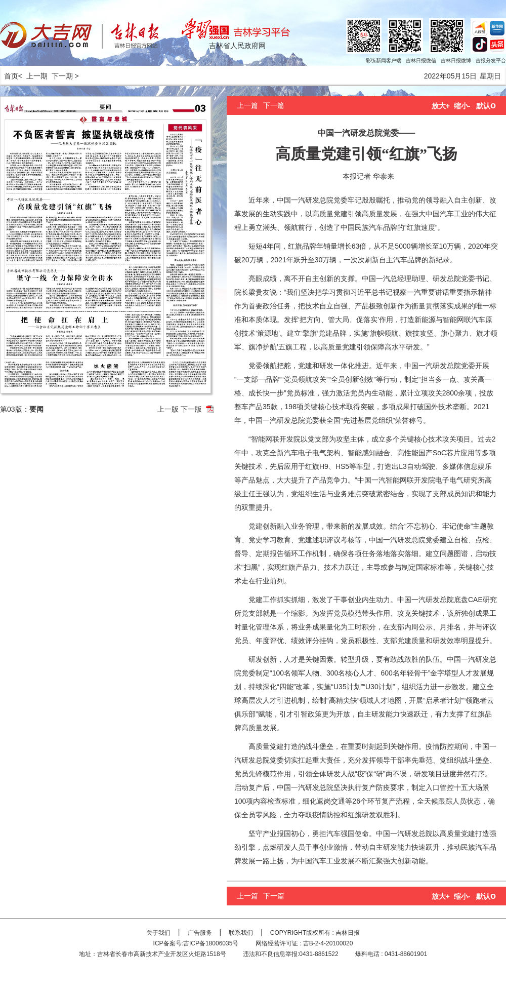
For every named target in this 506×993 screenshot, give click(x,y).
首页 (9, 76)
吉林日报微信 (421, 60)
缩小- (462, 106)
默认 (486, 106)
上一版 (168, 409)
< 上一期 (33, 76)
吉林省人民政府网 (237, 46)
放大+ (441, 106)
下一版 (191, 409)
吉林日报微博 (456, 60)
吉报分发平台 (491, 60)
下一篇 (273, 105)
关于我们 (158, 932)
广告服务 (200, 932)
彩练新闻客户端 (383, 60)
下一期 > (65, 76)
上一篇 (247, 105)
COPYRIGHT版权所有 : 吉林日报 (315, 932)
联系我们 (241, 932)
